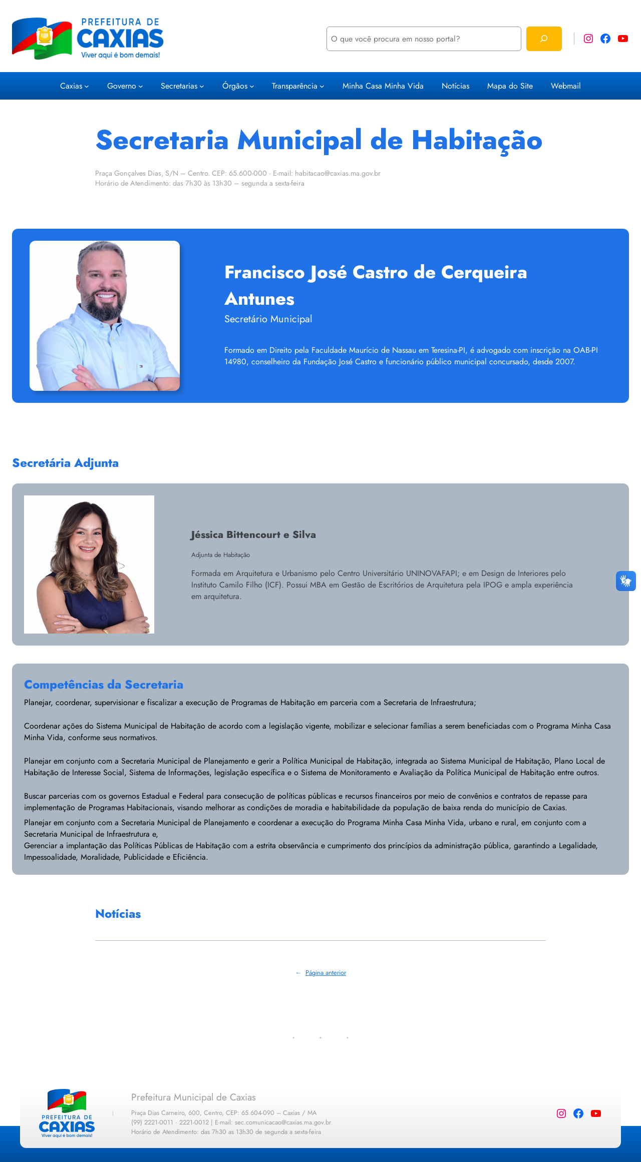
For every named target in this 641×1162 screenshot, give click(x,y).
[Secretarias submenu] (201, 86)
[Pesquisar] (544, 39)
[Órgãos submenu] (251, 86)
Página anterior (320, 972)
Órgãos (234, 86)
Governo (121, 86)
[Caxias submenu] (86, 86)
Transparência (294, 86)
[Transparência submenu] (322, 86)
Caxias (71, 86)
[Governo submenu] (140, 86)
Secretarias (179, 86)
